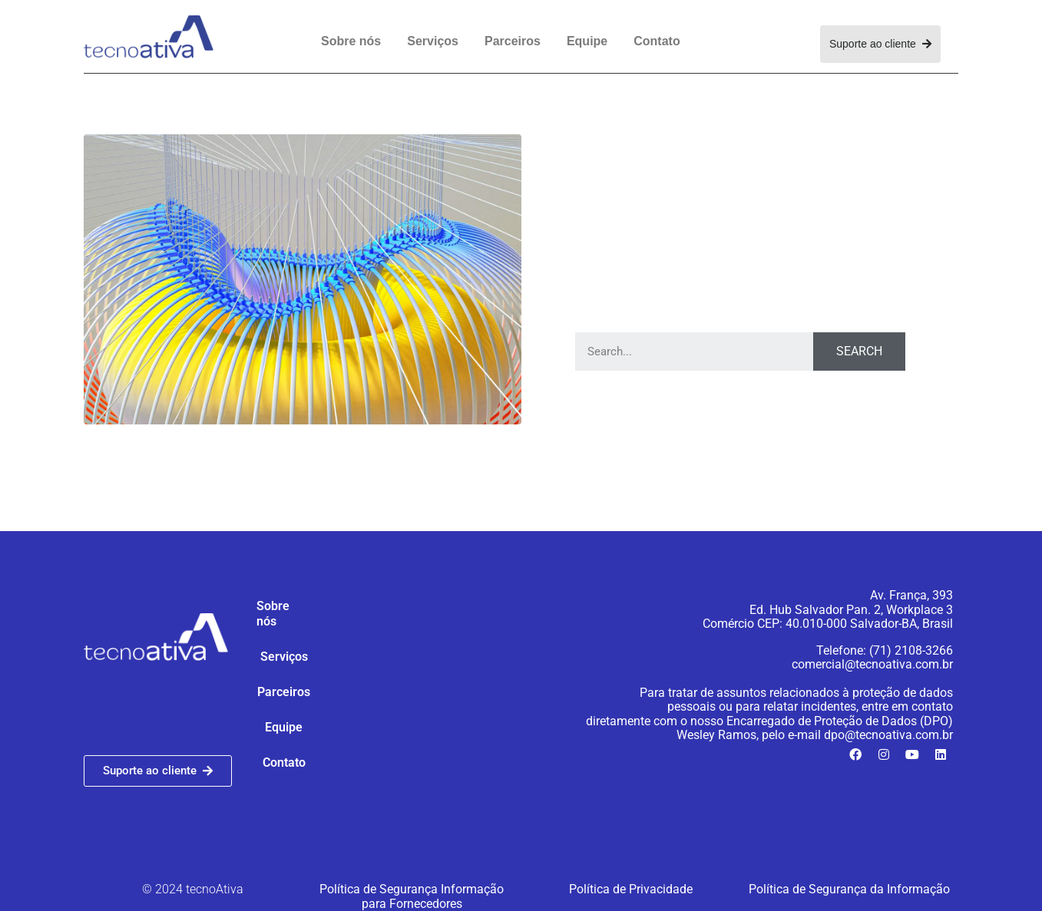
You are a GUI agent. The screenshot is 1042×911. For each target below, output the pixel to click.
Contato (656, 41)
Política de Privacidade (631, 889)
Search (859, 351)
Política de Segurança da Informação (849, 889)
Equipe (587, 41)
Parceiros (513, 41)
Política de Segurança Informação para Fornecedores (411, 896)
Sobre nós (351, 41)
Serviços (432, 41)
